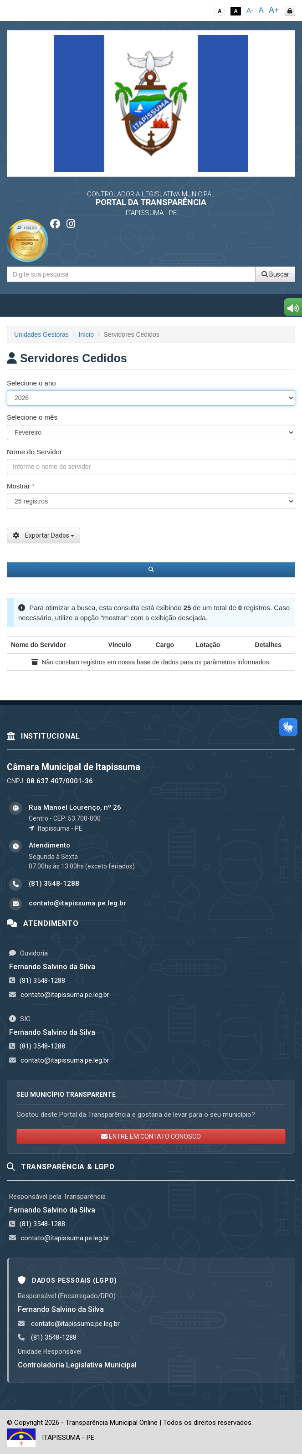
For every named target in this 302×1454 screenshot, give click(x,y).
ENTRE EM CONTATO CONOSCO (151, 1136)
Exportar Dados (43, 535)
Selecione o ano (31, 383)
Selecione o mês (32, 417)
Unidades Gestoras (41, 334)
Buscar (275, 274)
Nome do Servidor (34, 452)
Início (86, 334)
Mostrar (21, 486)
